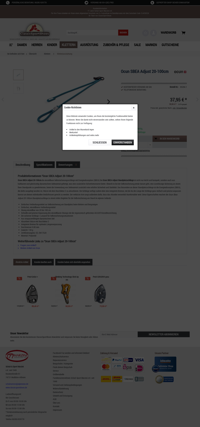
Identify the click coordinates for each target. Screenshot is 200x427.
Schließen (100, 69)
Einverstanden (122, 69)
